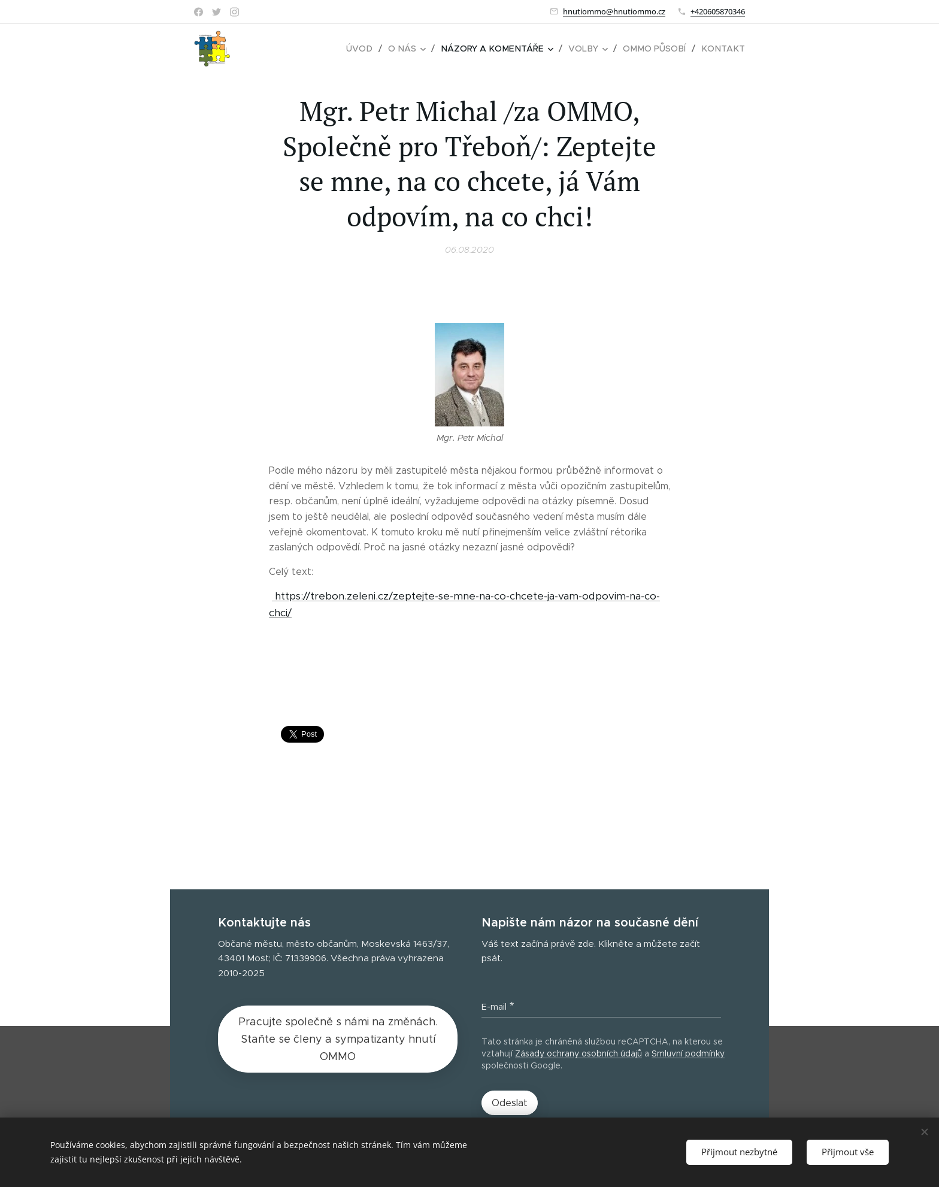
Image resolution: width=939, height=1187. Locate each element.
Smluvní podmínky (688, 1053)
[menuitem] (371, 48)
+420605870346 (717, 11)
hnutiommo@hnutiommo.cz (614, 11)
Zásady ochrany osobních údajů (578, 1053)
